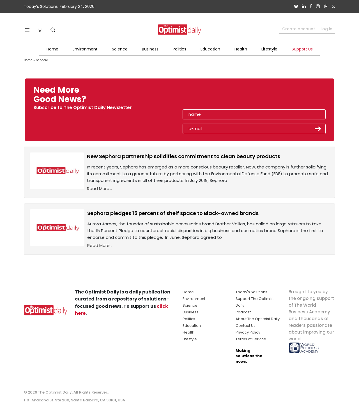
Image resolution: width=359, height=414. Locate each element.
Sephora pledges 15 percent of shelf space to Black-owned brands (173, 213)
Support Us (302, 49)
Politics (179, 49)
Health (240, 49)
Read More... (99, 188)
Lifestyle (269, 49)
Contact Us (246, 325)
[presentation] (215, 96)
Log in (326, 29)
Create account (298, 29)
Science (120, 49)
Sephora (42, 60)
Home (52, 49)
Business (150, 49)
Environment (85, 49)
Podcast (243, 312)
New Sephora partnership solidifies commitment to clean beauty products (183, 156)
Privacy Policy (248, 332)
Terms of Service (251, 339)
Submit (318, 128)
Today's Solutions (251, 292)
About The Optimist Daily (258, 319)
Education (210, 49)
